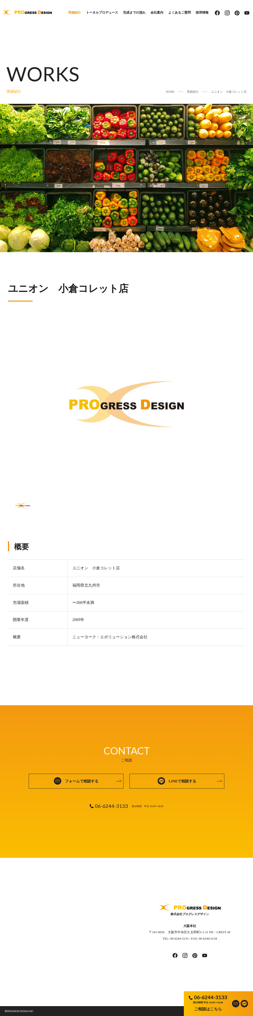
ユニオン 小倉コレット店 (229, 91)
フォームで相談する (81, 781)
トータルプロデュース (102, 12)
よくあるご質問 (179, 12)
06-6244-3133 (210, 997)
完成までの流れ (134, 12)
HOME (170, 91)
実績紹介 (74, 12)
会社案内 (156, 12)
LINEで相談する (182, 781)
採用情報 (202, 12)
